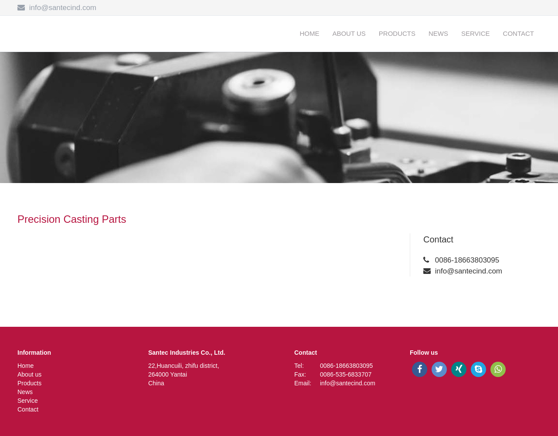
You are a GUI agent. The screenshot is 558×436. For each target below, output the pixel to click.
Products (397, 33)
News (438, 33)
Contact (518, 33)
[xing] (458, 369)
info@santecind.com (62, 7)
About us (348, 33)
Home (309, 33)
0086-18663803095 (467, 260)
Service (475, 33)
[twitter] (439, 369)
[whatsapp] (498, 369)
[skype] (478, 369)
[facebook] (419, 369)
